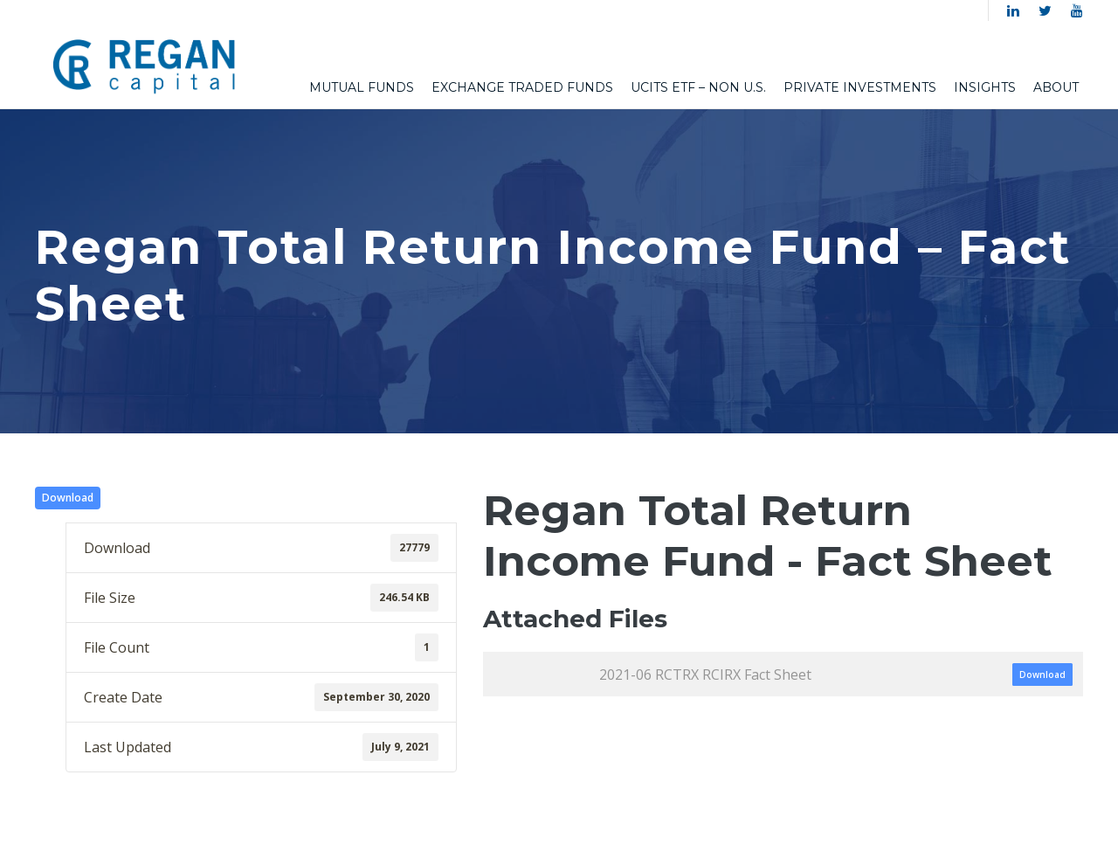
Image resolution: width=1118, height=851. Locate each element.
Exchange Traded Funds (522, 87)
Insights (985, 87)
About (1056, 87)
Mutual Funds (361, 87)
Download (67, 497)
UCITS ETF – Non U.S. (698, 87)
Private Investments (859, 87)
